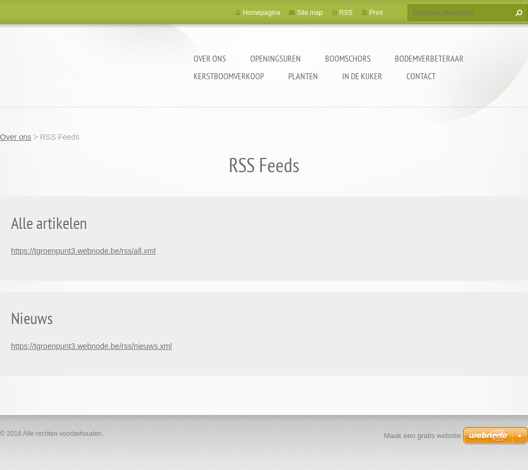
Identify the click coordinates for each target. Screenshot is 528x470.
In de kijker (362, 75)
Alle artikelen (49, 222)
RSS (346, 13)
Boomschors (348, 58)
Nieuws (32, 318)
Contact (421, 75)
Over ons (210, 58)
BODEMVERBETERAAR (429, 58)
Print (376, 13)
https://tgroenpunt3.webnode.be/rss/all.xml (83, 251)
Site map (309, 13)
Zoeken (517, 12)
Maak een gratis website (422, 435)
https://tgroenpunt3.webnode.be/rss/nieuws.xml (91, 346)
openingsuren (275, 58)
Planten (303, 75)
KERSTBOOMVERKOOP (229, 75)
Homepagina (261, 13)
